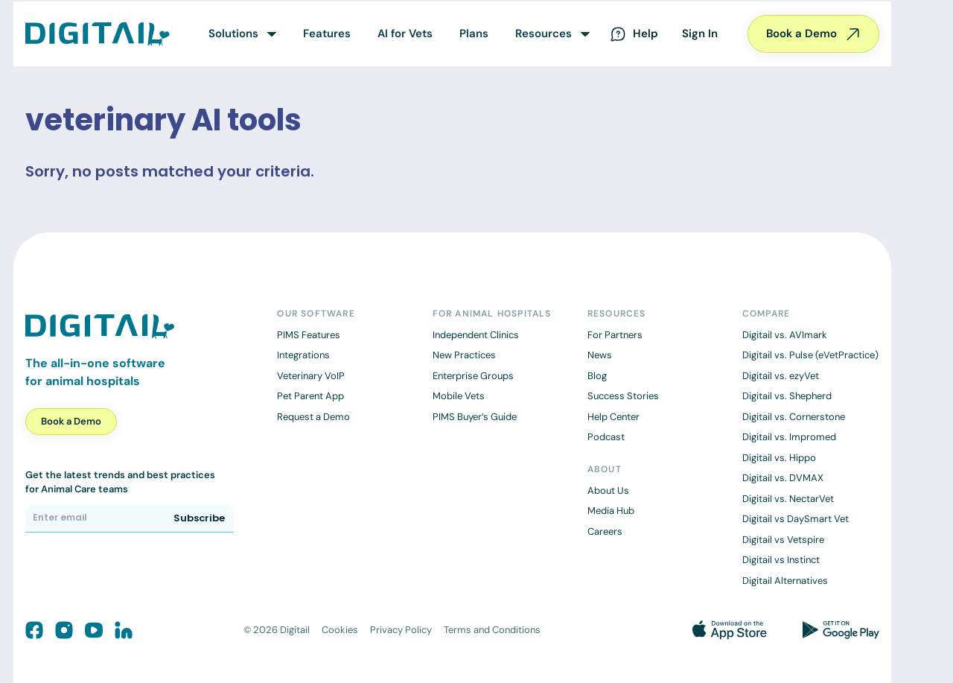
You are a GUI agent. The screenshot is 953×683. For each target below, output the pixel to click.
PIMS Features (308, 334)
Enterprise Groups (473, 375)
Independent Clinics (476, 334)
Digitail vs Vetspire (783, 539)
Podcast (606, 437)
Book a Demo (813, 34)
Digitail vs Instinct (781, 559)
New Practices (464, 355)
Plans (473, 33)
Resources (543, 33)
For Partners (615, 334)
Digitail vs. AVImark (784, 334)
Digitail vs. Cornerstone (793, 416)
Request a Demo (313, 416)
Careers (604, 531)
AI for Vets (405, 33)
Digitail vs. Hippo (779, 457)
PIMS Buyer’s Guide (475, 416)
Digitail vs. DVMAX (782, 477)
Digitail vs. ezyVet (780, 375)
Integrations (303, 355)
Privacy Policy (401, 629)
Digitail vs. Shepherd (787, 396)
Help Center (613, 416)
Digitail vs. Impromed (789, 437)
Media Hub (610, 510)
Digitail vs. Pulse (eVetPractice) (810, 355)
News (599, 355)
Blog (597, 375)
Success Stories (623, 396)
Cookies (340, 629)
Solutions (233, 33)
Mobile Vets (459, 396)
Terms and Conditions (492, 629)
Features (327, 33)
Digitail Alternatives (785, 580)
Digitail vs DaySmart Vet (795, 518)
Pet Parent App (310, 396)
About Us (608, 490)
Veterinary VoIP (311, 375)
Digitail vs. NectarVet (788, 498)
